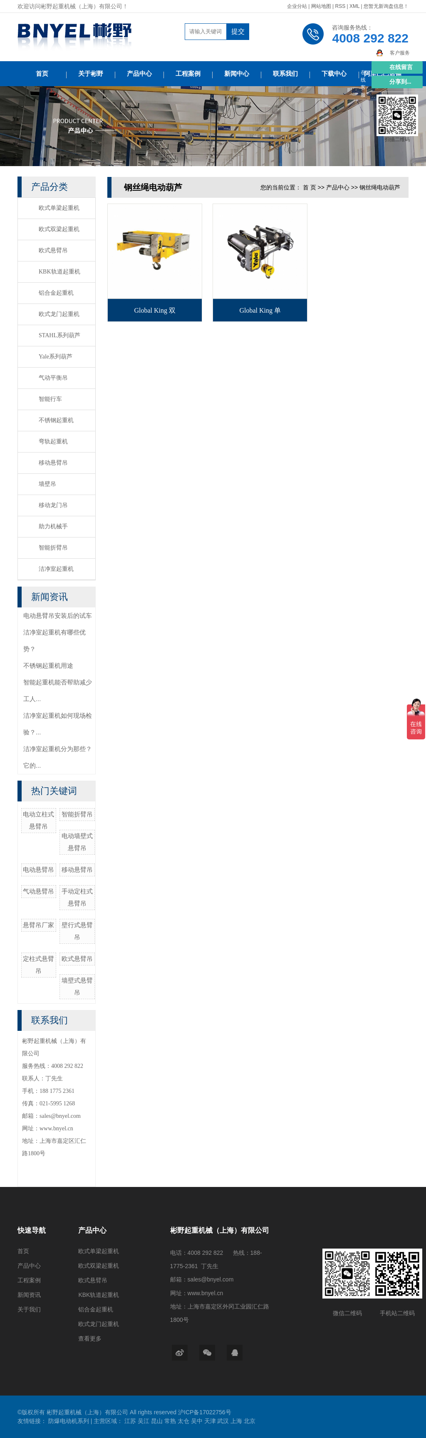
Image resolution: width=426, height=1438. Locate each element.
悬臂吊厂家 (38, 924)
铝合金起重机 (56, 293)
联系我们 (285, 73)
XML (354, 6)
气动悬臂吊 (38, 891)
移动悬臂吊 (53, 463)
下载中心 (334, 73)
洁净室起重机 (56, 569)
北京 (249, 1421)
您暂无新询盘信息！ (386, 6)
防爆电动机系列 (69, 1421)
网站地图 (321, 6)
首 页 (309, 187)
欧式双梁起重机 (59, 229)
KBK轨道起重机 (59, 272)
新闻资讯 (29, 1294)
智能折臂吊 (53, 548)
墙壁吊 (47, 484)
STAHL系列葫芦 (59, 335)
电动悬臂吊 (38, 869)
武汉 (223, 1421)
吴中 (197, 1421)
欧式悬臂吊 (53, 250)
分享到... (400, 82)
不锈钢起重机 (56, 420)
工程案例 (188, 73)
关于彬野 (90, 73)
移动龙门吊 (53, 505)
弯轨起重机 (53, 441)
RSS (340, 6)
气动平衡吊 (53, 378)
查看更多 (90, 1338)
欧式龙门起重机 (59, 314)
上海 (237, 1421)
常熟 (171, 1421)
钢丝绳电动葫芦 (379, 187)
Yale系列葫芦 (55, 356)
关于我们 (29, 1309)
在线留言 (401, 67)
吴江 (144, 1421)
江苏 (131, 1421)
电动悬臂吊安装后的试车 (57, 615)
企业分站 (297, 6)
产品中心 (139, 73)
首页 (42, 73)
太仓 (184, 1421)
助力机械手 (53, 526)
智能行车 (50, 399)
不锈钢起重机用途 (48, 665)
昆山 (157, 1421)
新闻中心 (236, 73)
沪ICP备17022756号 (204, 1412)
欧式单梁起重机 (59, 208)
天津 (211, 1421)
